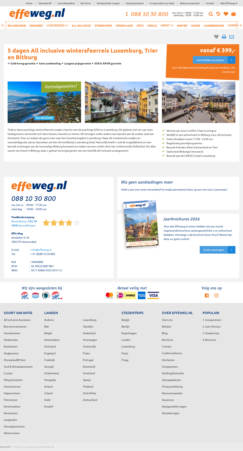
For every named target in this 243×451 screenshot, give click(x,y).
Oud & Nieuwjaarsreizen (18, 366)
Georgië (49, 366)
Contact (210, 3)
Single (152, 25)
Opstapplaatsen (135, 3)
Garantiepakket (66, 3)
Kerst (167, 25)
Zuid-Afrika (89, 393)
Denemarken (52, 339)
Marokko (88, 326)
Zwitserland (90, 399)
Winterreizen (12, 433)
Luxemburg (128, 346)
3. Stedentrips (211, 333)
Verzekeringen (170, 413)
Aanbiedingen (214, 25)
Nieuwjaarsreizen (14, 426)
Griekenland (51, 373)
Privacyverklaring (172, 386)
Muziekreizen (12, 333)
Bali (46, 326)
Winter (182, 25)
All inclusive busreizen (17, 319)
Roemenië (89, 366)
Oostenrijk (89, 346)
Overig (235, 25)
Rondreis (36, 25)
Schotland (89, 373)
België (48, 333)
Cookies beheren (172, 353)
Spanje (87, 379)
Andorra (49, 319)
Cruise (195, 25)
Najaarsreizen (12, 393)
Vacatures (168, 399)
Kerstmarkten (12, 406)
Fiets (140, 25)
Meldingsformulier (173, 373)
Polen (86, 353)
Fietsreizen (10, 399)
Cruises (8, 373)
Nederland (89, 333)
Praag (125, 360)
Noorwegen (90, 339)
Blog (164, 333)
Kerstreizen (11, 413)
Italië (47, 399)
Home (29, 3)
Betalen (166, 326)
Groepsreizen (170, 366)
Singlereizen (11, 353)
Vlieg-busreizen (13, 379)
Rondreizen (11, 346)
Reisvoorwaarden (190, 3)
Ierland (48, 386)
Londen (126, 339)
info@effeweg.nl (41, 249)
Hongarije (50, 379)
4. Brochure (209, 339)
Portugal (88, 360)
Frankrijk (49, 360)
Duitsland (50, 346)
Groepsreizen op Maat (162, 3)
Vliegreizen (57, 25)
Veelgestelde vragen (108, 3)
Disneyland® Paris (15, 360)
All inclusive (81, 25)
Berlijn (125, 326)
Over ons (167, 319)
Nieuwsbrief (45, 3)
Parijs (125, 353)
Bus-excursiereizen (15, 326)
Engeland (49, 353)
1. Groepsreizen (212, 319)
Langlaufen (10, 419)
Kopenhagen (129, 333)
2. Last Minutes (212, 326)
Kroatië (48, 406)
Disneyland (124, 25)
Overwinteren (12, 386)
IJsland (48, 393)
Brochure (86, 3)
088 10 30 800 (146, 14)
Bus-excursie (17, 25)
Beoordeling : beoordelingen (24, 223)
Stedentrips (103, 25)
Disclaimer (168, 360)
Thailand (88, 386)
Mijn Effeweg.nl (228, 3)
